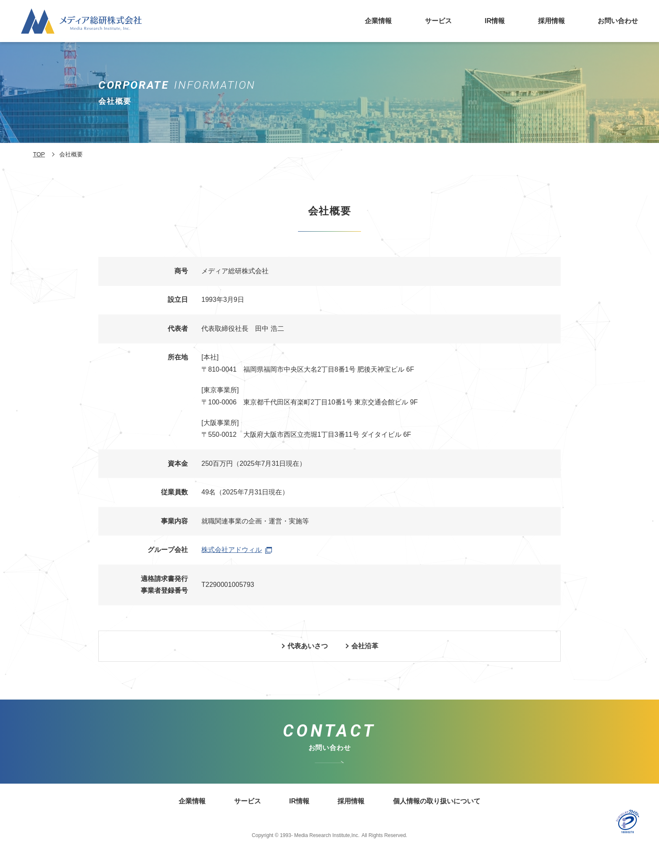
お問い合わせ (618, 20)
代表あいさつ (307, 646)
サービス (438, 20)
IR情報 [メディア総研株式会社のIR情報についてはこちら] (495, 20)
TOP (39, 154)
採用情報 (551, 20)
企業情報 (378, 20)
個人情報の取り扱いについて (436, 801)
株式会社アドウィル (236, 549)
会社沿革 (364, 646)
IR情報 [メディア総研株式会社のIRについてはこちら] (299, 801)
